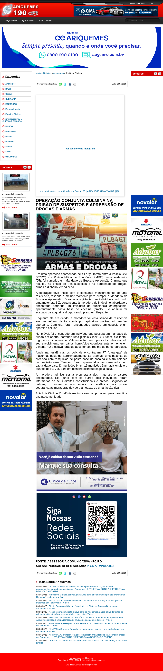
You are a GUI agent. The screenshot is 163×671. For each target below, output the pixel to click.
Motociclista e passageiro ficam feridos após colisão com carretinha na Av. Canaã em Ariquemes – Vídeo (81, 624)
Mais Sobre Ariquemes (55, 582)
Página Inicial (11, 20)
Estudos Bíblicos (13, 114)
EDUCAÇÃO (11, 104)
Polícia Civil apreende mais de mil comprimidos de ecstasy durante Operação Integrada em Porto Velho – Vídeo (79, 601)
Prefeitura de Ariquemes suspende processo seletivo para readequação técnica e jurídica (81, 641)
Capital (8, 94)
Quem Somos (28, 20)
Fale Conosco (45, 20)
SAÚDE (8, 147)
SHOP (8, 152)
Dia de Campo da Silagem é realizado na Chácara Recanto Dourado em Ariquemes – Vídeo (77, 607)
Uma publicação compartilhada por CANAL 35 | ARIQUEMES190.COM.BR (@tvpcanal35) (84, 191)
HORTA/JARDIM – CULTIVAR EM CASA (12, 120)
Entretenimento (12, 109)
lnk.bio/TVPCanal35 (100, 566)
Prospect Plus (91, 665)
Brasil (8, 89)
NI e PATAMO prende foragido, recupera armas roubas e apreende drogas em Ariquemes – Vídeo (80, 630)
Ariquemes (10, 84)
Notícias (47, 73)
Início (38, 73)
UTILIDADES (11, 157)
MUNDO (9, 126)
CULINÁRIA (10, 99)
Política (8, 136)
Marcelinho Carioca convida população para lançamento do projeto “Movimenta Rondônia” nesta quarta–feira (80, 596)
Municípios (10, 131)
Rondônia (9, 141)
